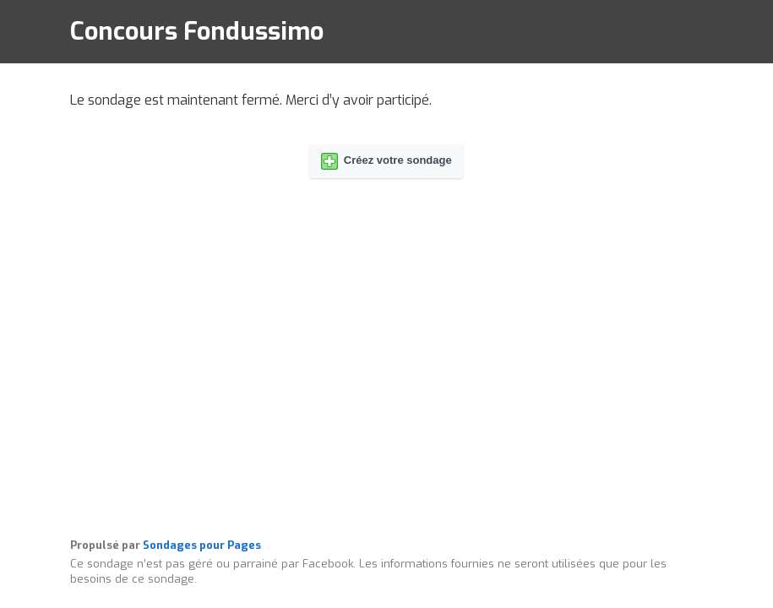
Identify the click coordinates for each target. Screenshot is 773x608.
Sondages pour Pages (202, 545)
